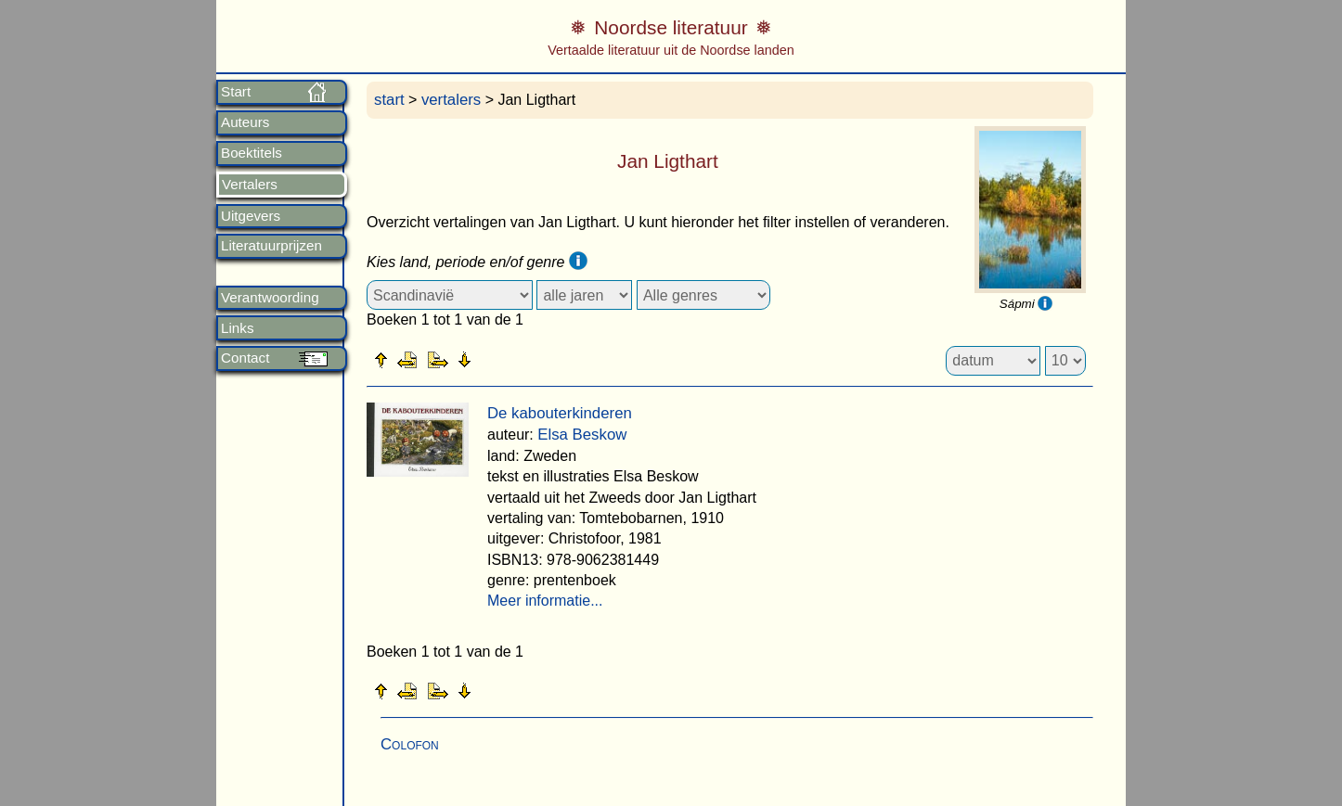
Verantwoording (270, 297)
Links (237, 328)
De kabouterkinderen (559, 413)
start (389, 100)
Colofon (410, 744)
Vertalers (249, 184)
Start (236, 91)
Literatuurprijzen (271, 245)
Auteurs (245, 122)
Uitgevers (250, 216)
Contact (245, 358)
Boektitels (251, 153)
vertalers (451, 100)
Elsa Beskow (581, 434)
